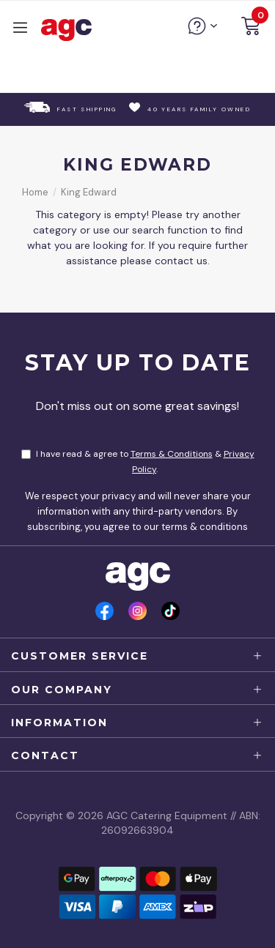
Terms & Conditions (172, 454)
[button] (250, 28)
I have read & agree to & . (137, 461)
